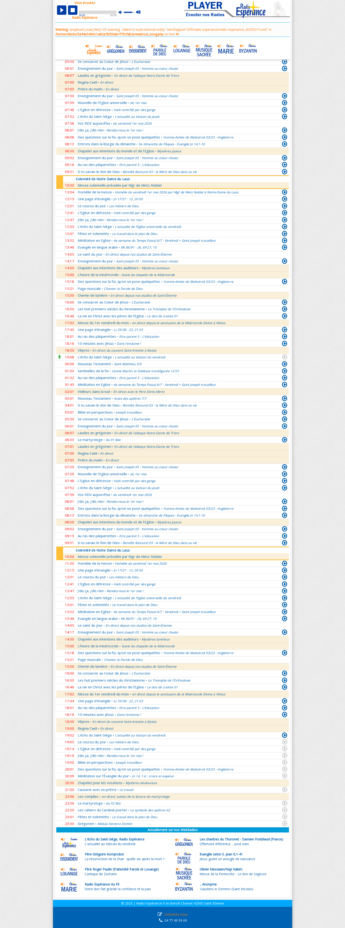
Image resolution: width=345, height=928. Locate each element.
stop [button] (72, 10)
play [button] (61, 10)
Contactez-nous (176, 914)
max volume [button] (138, 12)
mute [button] (123, 12)
